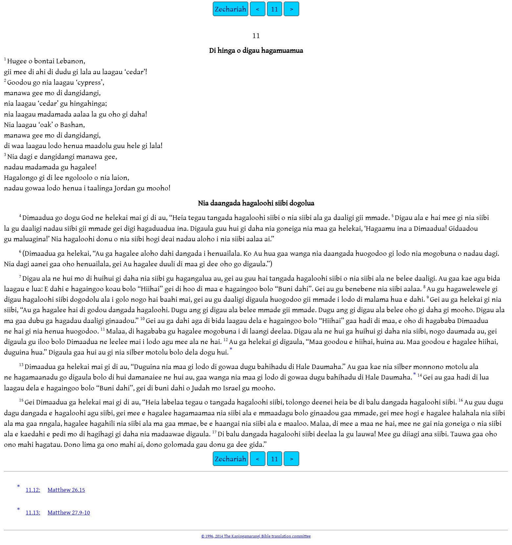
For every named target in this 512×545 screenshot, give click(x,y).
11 (274, 8)
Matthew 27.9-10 (69, 512)
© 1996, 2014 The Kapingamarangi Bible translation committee (256, 536)
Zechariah (230, 8)
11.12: (33, 489)
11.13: (33, 512)
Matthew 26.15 (66, 489)
